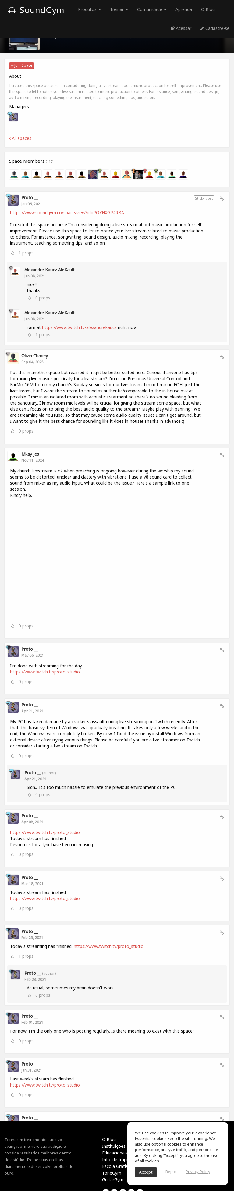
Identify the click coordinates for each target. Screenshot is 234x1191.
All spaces (20, 138)
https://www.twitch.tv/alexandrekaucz (79, 327)
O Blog (208, 9)
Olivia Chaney (34, 356)
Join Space (21, 65)
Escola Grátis (115, 1166)
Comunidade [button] (151, 9)
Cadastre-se (214, 28)
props (26, 253)
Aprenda (184, 9)
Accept (146, 1172)
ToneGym (111, 1173)
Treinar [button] (119, 9)
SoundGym (36, 10)
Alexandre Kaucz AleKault (49, 270)
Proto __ (29, 197)
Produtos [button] (89, 9)
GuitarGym (112, 1179)
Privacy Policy (198, 1171)
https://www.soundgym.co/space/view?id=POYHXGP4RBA (67, 212)
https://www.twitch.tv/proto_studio (45, 672)
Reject (171, 1171)
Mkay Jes (30, 454)
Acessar (180, 28)
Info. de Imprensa (119, 1159)
